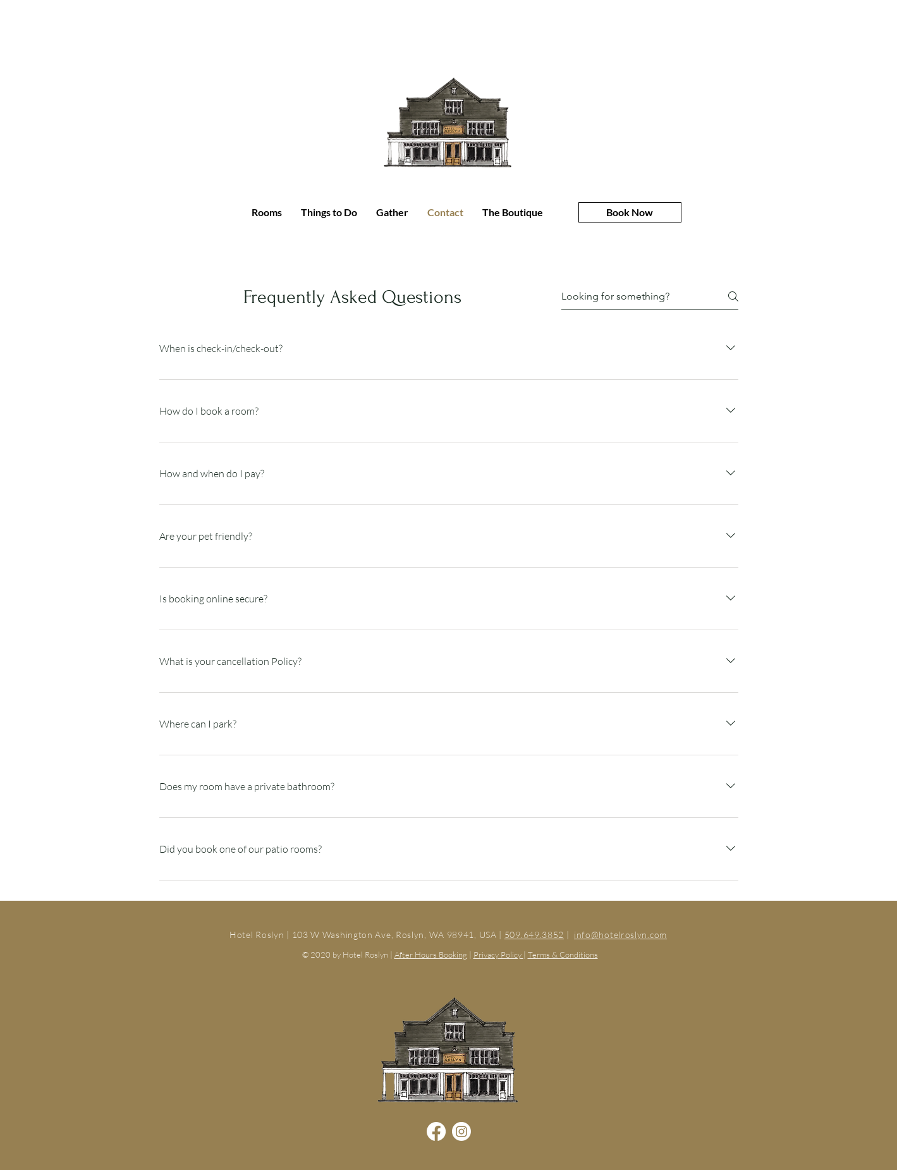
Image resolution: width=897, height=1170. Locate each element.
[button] (392, 212)
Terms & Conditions (563, 954)
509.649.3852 (534, 934)
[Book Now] (629, 212)
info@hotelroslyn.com (620, 934)
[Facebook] (436, 1131)
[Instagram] (461, 1131)
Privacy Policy (498, 954)
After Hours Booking (430, 954)
